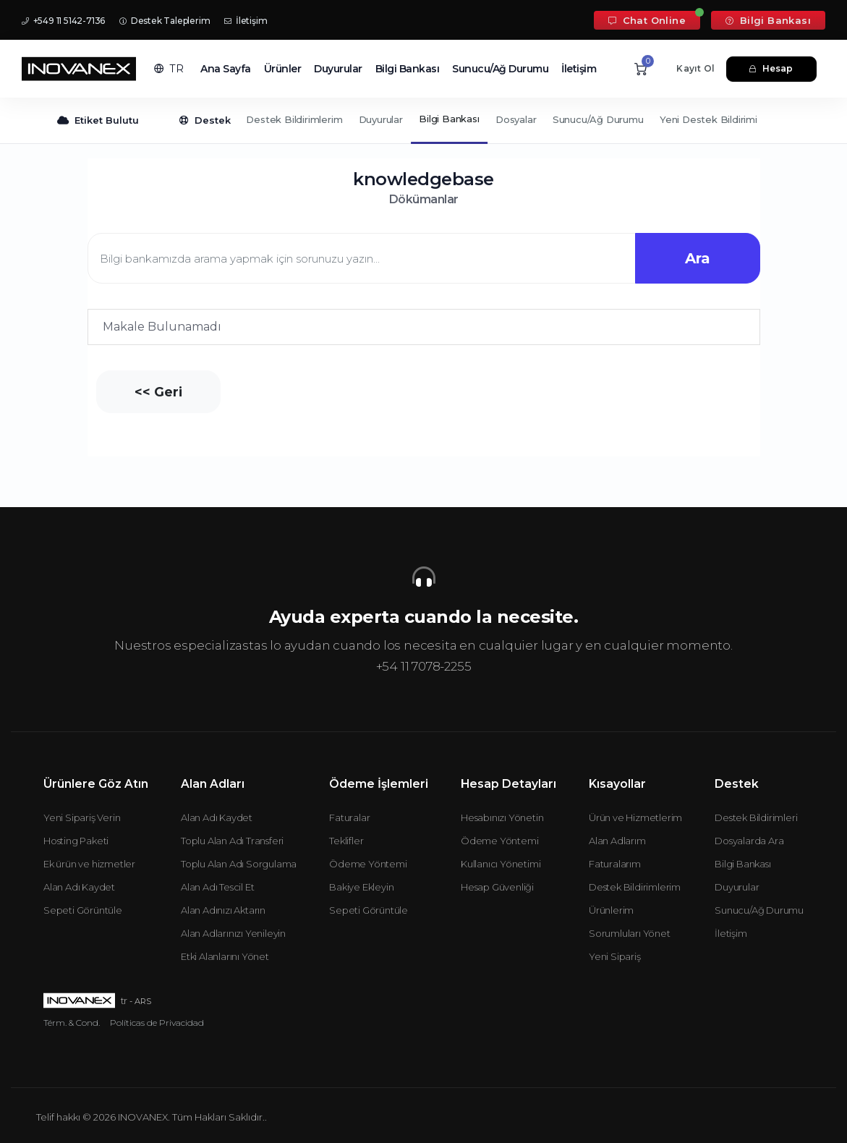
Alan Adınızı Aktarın (223, 910)
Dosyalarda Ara (749, 840)
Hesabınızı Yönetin (502, 817)
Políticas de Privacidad (157, 1022)
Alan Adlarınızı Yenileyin (233, 933)
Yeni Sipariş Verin (81, 817)
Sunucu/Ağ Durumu (500, 68)
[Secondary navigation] (423, 121)
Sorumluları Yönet (630, 933)
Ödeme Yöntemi (368, 864)
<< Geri (159, 391)
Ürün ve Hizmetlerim (635, 817)
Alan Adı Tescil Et (217, 887)
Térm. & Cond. (71, 1022)
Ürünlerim (611, 910)
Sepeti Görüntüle (82, 910)
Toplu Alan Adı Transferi (232, 840)
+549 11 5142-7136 (63, 20)
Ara (697, 258)
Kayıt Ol (695, 68)
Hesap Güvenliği (497, 887)
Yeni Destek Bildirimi (708, 119)
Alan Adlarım (617, 840)
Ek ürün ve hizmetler (89, 864)
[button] (169, 68)
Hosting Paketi (75, 840)
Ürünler (283, 68)
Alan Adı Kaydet (79, 887)
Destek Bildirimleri (756, 817)
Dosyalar (515, 119)
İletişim (245, 20)
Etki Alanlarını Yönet (225, 956)
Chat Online (647, 20)
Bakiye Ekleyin (361, 887)
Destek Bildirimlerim (294, 119)
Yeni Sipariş (615, 956)
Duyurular (338, 68)
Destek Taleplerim (164, 20)
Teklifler (346, 840)
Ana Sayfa (225, 68)
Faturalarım (615, 864)
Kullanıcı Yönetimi (500, 864)
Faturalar (349, 817)
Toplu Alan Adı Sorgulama (239, 864)
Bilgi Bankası (768, 20)
